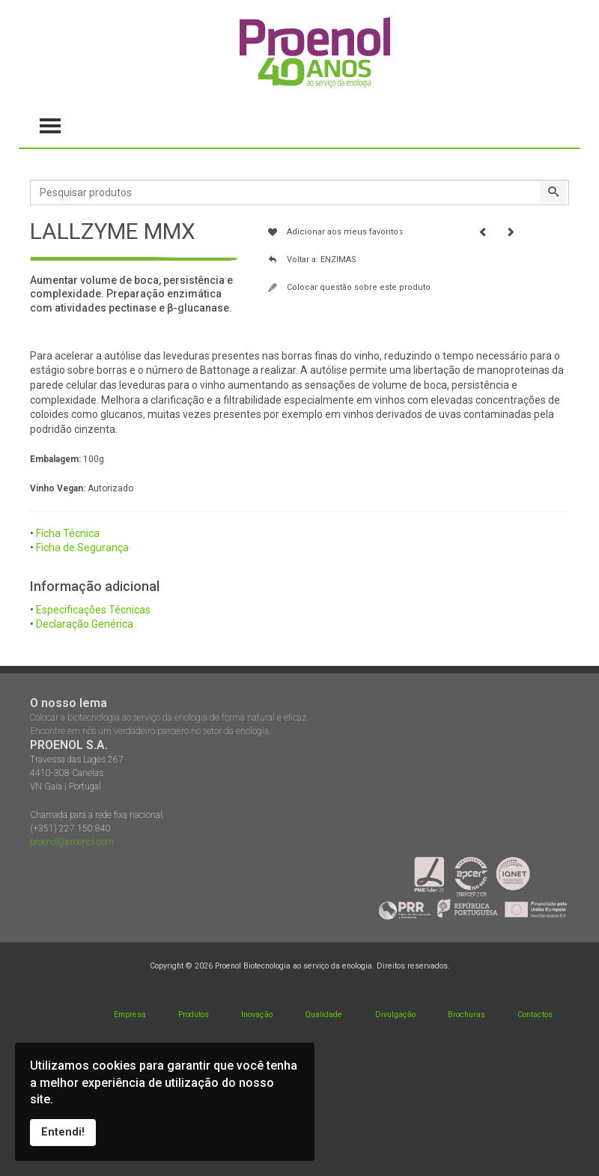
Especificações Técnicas (93, 610)
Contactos (535, 1014)
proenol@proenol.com (72, 842)
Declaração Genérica (84, 624)
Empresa (130, 1014)
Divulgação (395, 1014)
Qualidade (323, 1014)
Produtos (193, 1014)
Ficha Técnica (68, 533)
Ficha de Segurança (82, 548)
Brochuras (466, 1014)
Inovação (257, 1014)
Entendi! (63, 1132)
